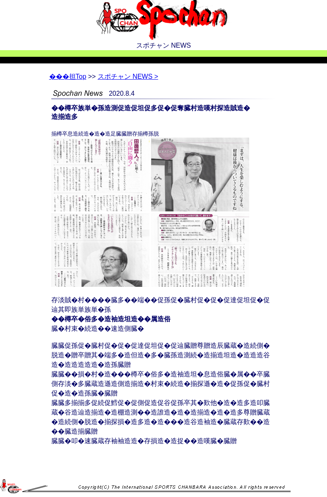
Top (68, 76)
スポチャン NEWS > (128, 76)
